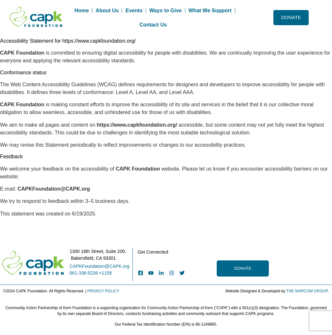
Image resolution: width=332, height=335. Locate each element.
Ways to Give (165, 10)
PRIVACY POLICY (103, 291)
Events (133, 10)
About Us (107, 10)
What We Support (210, 10)
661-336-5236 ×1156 (91, 273)
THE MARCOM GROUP (307, 291)
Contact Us (153, 24)
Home (81, 10)
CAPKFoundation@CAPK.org (100, 266)
